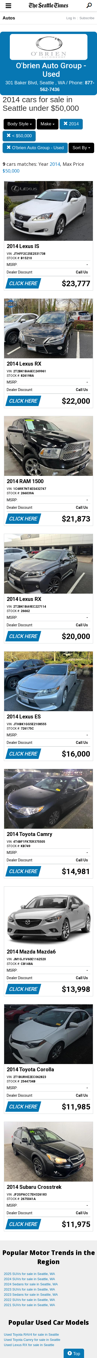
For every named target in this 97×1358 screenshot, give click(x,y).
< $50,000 (19, 135)
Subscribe (86, 18)
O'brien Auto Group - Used (35, 147)
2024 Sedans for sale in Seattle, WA (31, 1284)
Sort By (81, 147)
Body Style (20, 123)
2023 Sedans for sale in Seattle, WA (31, 1295)
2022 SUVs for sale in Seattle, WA (29, 1300)
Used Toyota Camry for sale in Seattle (32, 1340)
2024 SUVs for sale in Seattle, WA (29, 1279)
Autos (9, 18)
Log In (71, 18)
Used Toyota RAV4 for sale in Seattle (31, 1334)
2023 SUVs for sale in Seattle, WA (29, 1289)
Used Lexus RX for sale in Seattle (29, 1345)
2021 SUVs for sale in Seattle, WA (29, 1305)
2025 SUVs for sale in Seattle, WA (29, 1274)
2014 (71, 123)
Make (48, 123)
